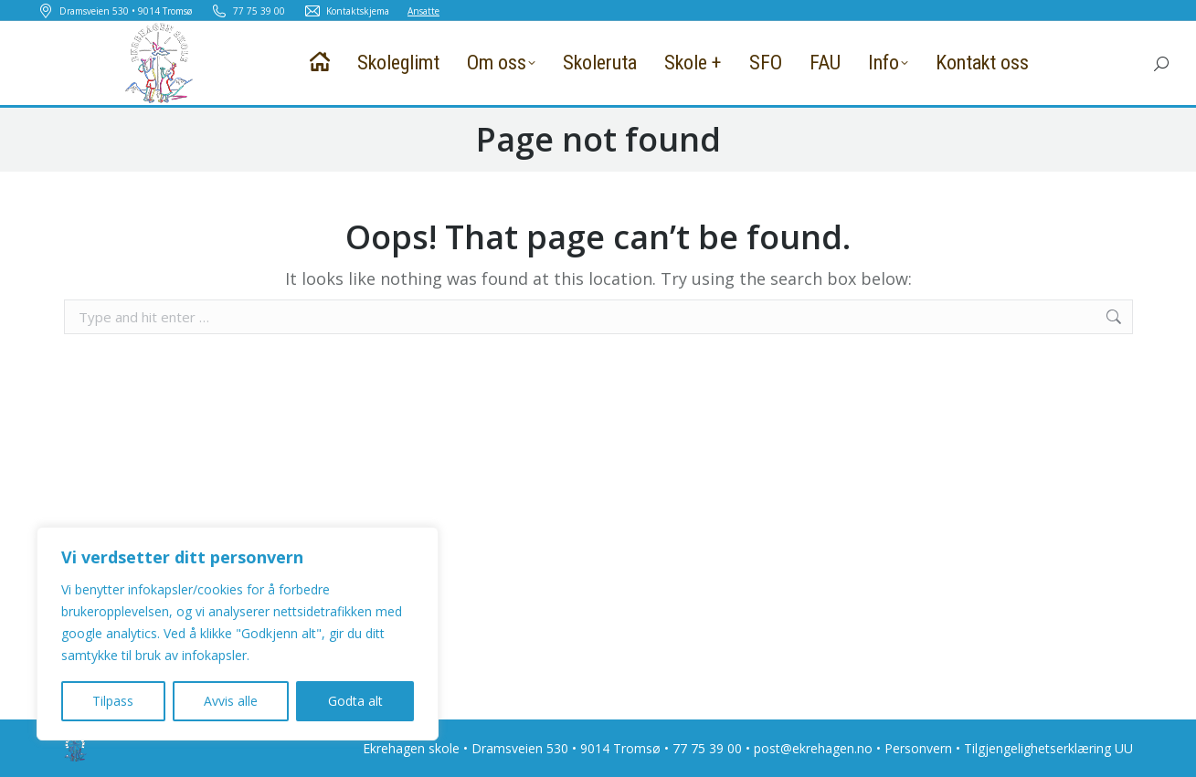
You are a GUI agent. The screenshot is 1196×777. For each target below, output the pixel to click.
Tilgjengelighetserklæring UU (1048, 748)
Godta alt (355, 700)
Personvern (918, 748)
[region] (238, 633)
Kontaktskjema (346, 11)
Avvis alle (231, 700)
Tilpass (112, 700)
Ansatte (423, 11)
